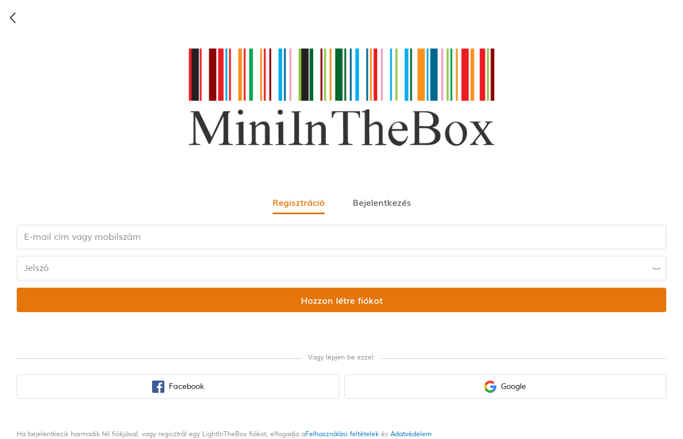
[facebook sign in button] (178, 386)
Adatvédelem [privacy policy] (411, 434)
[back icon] (13, 17)
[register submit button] (341, 300)
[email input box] (341, 237)
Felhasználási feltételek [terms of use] (342, 434)
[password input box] (341, 268)
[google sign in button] (505, 386)
